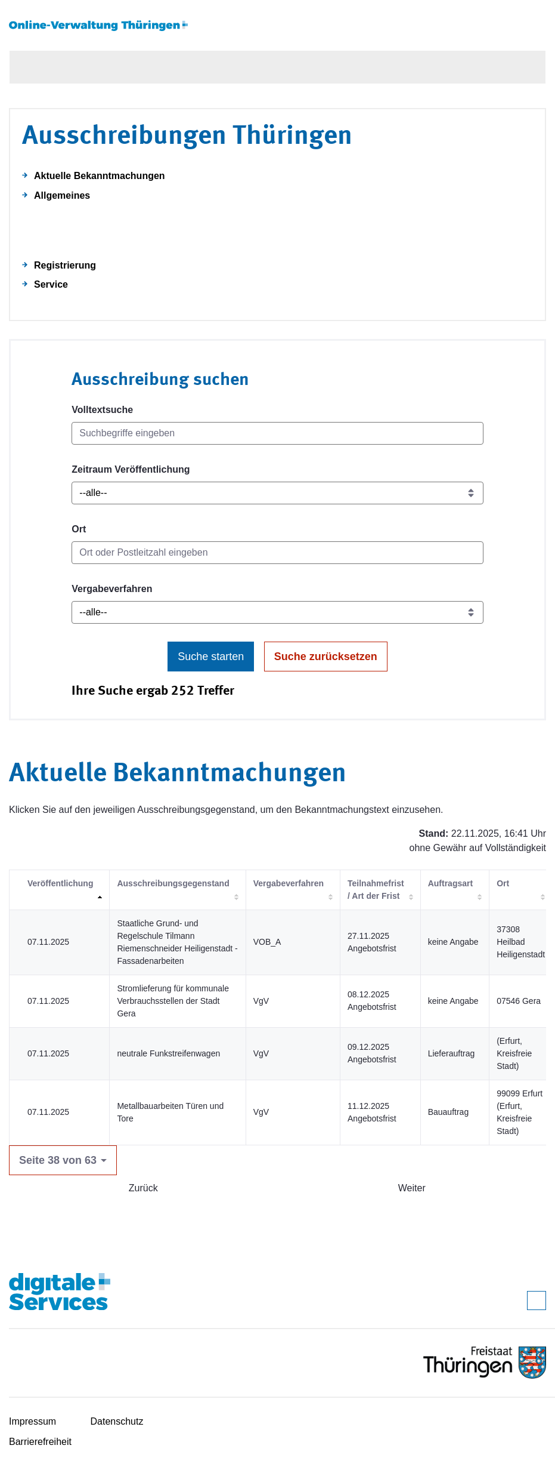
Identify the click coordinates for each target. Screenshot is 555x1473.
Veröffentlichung (60, 883)
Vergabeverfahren (112, 589)
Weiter (412, 1188)
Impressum (32, 1421)
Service (51, 284)
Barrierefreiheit (40, 1442)
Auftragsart (450, 883)
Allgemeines (62, 195)
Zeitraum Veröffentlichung (131, 469)
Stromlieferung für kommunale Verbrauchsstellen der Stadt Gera (173, 1001)
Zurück (143, 1188)
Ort (79, 529)
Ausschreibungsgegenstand (173, 883)
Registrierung (65, 265)
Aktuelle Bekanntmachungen (99, 176)
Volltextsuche (102, 410)
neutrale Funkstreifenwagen (168, 1053)
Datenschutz (117, 1421)
